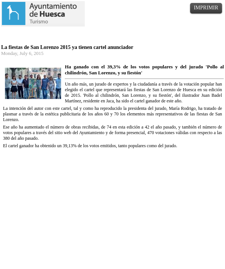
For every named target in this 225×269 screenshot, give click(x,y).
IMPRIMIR (206, 7)
